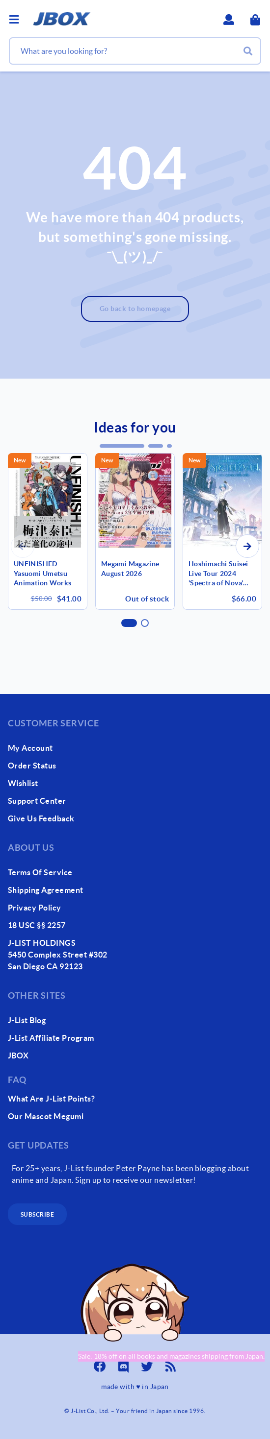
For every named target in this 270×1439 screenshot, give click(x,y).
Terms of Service (40, 872)
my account (30, 747)
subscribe (37, 1214)
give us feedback (41, 818)
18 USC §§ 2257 (37, 925)
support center (37, 800)
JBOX (18, 1055)
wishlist (23, 783)
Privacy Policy (34, 907)
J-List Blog (27, 1020)
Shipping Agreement (45, 890)
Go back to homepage (135, 308)
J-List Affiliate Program (51, 1037)
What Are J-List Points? (51, 1098)
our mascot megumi (45, 1116)
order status (32, 765)
